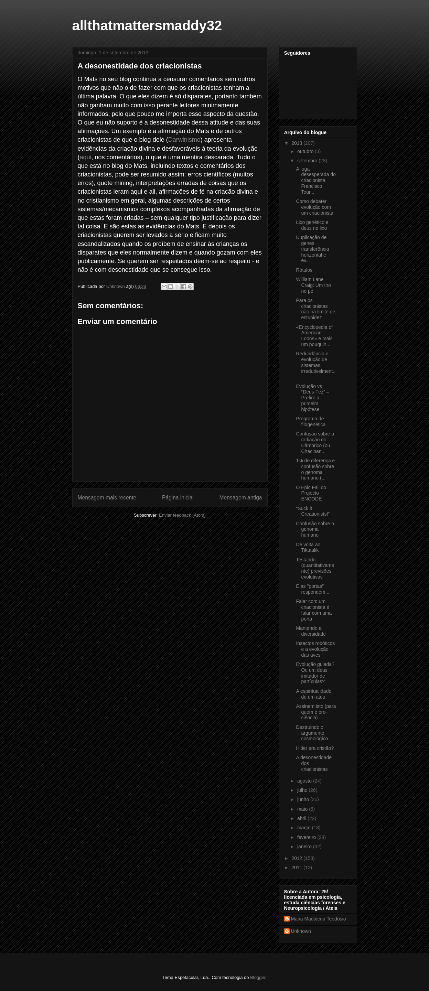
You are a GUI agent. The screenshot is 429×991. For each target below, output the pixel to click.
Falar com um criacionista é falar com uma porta (314, 610)
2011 (297, 867)
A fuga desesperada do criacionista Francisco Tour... (315, 180)
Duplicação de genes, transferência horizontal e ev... (312, 249)
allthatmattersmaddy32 (147, 25)
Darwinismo (184, 139)
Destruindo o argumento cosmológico (312, 733)
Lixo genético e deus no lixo (312, 225)
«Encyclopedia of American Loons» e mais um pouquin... (314, 335)
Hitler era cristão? (315, 748)
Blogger (257, 977)
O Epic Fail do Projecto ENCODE (311, 493)
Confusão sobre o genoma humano (315, 529)
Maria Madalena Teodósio (318, 919)
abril (302, 818)
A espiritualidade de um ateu (313, 694)
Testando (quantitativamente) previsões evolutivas (315, 568)
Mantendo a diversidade (311, 631)
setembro (308, 160)
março (304, 827)
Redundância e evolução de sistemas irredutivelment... (315, 365)
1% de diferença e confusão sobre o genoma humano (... (315, 469)
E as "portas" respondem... (312, 589)
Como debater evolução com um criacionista (314, 207)
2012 (297, 858)
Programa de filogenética (310, 421)
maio (303, 809)
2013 (297, 143)
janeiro (305, 846)
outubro (306, 151)
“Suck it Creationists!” (312, 511)
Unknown (301, 931)
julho (303, 790)
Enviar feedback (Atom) (182, 515)
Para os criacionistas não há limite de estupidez (315, 309)
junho (303, 799)
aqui (86, 157)
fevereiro (307, 837)
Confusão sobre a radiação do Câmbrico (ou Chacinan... (315, 442)
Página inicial (178, 497)
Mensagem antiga (240, 497)
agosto (305, 781)
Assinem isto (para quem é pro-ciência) (316, 712)
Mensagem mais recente (107, 497)
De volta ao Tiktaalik (308, 547)
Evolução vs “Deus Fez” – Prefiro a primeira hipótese (312, 398)
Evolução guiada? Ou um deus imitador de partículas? (315, 672)
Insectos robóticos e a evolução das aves (315, 649)
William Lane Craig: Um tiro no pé (313, 285)
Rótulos (304, 270)
